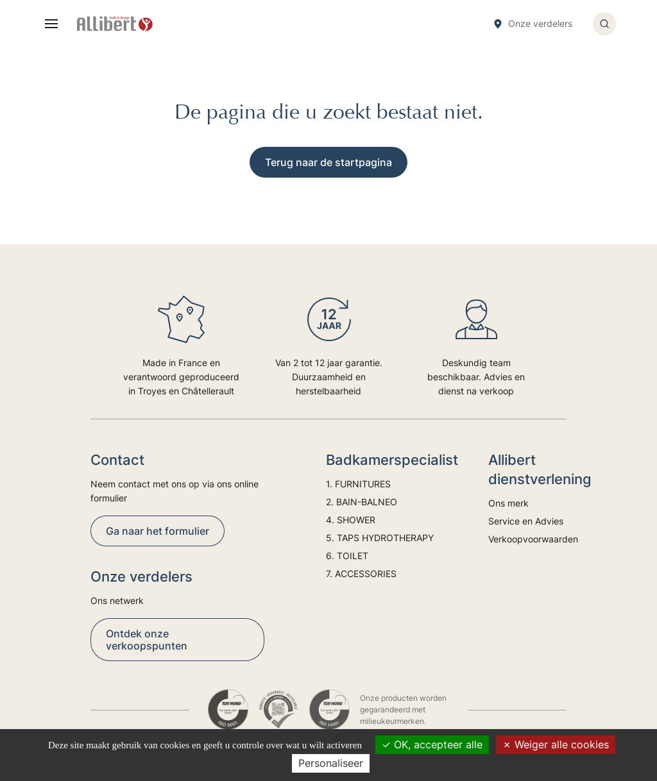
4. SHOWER (350, 519)
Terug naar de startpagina (328, 162)
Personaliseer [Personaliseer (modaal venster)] (330, 763)
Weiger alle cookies (555, 744)
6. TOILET (347, 555)
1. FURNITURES (358, 483)
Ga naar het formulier (157, 531)
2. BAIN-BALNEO (361, 501)
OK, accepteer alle (432, 744)
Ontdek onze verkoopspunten (146, 639)
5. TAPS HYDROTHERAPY (380, 537)
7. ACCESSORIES (361, 573)
